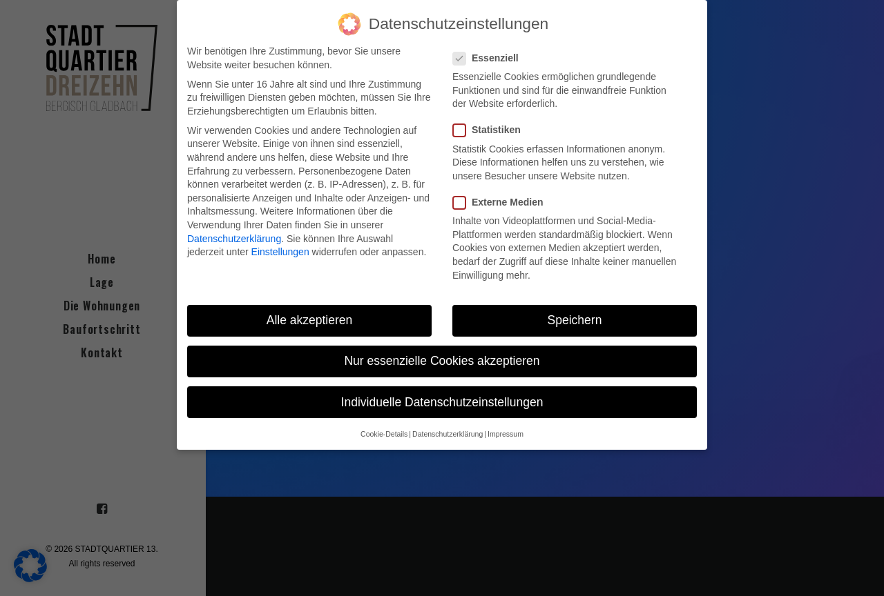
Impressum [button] (505, 434)
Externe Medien (502, 202)
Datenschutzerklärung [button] (447, 434)
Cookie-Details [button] (384, 434)
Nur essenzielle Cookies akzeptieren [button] (441, 361)
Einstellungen (280, 251)
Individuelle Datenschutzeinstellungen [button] (442, 401)
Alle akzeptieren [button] (310, 320)
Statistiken (491, 130)
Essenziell (490, 58)
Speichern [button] (575, 320)
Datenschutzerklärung (234, 238)
